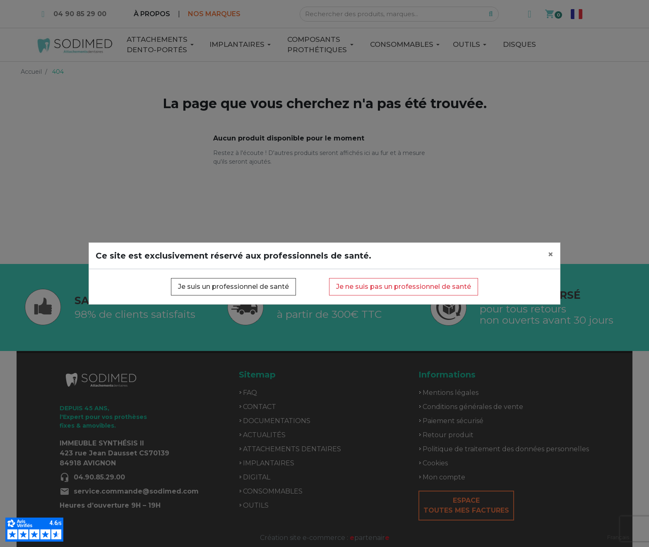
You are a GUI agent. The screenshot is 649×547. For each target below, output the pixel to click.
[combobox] (618, 537)
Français (618, 537)
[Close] (550, 254)
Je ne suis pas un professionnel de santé (403, 286)
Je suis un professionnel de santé (233, 286)
